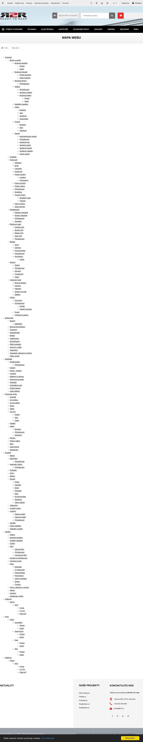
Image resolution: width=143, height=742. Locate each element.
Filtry (11, 546)
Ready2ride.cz (84, 708)
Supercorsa (19, 631)
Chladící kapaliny (16, 541)
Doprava (29, 3)
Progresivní (24, 180)
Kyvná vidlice (15, 403)
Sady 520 (18, 236)
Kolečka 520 (19, 227)
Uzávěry (13, 511)
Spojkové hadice (26, 92)
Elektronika (47, 29)
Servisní (18, 271)
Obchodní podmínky (41, 3)
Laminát (13, 374)
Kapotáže (63, 29)
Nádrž (12, 409)
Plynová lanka (20, 251)
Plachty (12, 438)
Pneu (136, 29)
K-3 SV (22, 611)
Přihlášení (137, 3)
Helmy (12, 602)
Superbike (18, 623)
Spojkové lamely (26, 148)
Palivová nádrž (20, 517)
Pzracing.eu (83, 700)
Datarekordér (15, 333)
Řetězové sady (15, 224)
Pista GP (23, 614)
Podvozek (13, 160)
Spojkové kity (25, 142)
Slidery (12, 476)
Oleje (12, 564)
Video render (15, 356)
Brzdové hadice (25, 95)
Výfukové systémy (21, 315)
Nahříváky (13, 459)
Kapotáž (13, 397)
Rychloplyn (19, 256)
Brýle (17, 166)
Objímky (18, 248)
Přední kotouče (25, 75)
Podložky (13, 470)
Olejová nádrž (20, 514)
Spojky (17, 133)
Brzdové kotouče (21, 72)
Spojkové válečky (26, 151)
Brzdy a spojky (15, 60)
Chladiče (13, 157)
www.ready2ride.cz (129, 734)
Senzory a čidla (16, 347)
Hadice (17, 87)
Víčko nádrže (20, 502)
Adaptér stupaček (21, 213)
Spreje (12, 590)
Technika (31, 29)
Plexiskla (13, 382)
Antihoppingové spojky (28, 136)
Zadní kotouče (25, 78)
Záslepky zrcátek (16, 529)
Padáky (13, 423)
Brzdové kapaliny (16, 538)
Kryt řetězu (14, 400)
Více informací (48, 738)
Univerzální (24, 119)
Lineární (23, 177)
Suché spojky (25, 154)
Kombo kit (18, 172)
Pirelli (12, 620)
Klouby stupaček (21, 215)
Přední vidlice (20, 186)
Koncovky (18, 300)
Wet (16, 649)
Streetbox (18, 192)
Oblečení (124, 29)
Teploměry (14, 350)
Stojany (13, 262)
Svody (17, 312)
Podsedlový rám (16, 385)
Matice (12, 456)
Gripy (17, 245)
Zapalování (14, 450)
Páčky (17, 107)
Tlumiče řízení (20, 195)
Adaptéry (18, 163)
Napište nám (19, 3)
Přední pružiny (20, 174)
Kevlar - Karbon (16, 371)
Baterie (12, 321)
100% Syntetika (21, 579)
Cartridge (18, 169)
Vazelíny (13, 593)
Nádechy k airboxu (17, 377)
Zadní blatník (15, 391)
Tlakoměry (14, 505)
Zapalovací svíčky (16, 596)
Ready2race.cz (84, 704)
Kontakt (10, 3)
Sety (21, 113)
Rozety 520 (19, 230)
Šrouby (12, 479)
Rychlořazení (15, 341)
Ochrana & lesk (16, 561)
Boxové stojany (20, 283)
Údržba (111, 29)
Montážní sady (25, 198)
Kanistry (18, 286)
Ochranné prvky (81, 29)
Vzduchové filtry (21, 555)
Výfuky (12, 297)
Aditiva (12, 535)
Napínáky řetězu (16, 464)
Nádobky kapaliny (21, 104)
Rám (11, 444)
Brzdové (23, 110)
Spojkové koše (25, 145)
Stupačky (18, 221)
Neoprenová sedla (17, 379)
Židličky (17, 295)
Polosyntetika (20, 573)
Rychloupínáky (20, 497)
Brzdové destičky (21, 63)
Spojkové (23, 116)
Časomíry (13, 330)
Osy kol (13, 412)
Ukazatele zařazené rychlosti (21, 353)
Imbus (17, 482)
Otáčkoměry (14, 338)
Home (6, 48)
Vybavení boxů (15, 280)
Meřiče (12, 336)
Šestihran (18, 500)
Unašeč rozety (15, 508)
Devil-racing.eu (84, 693)
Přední (22, 66)
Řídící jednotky (15, 344)
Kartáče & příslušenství (18, 558)
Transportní (19, 274)
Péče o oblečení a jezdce (19, 587)
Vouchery (65, 3)
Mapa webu (15, 48)
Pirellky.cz (82, 697)
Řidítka (12, 242)
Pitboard (18, 289)
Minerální (18, 567)
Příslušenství (24, 84)
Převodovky (19, 576)
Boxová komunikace (17, 327)
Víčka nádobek (15, 526)
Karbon (12, 368)
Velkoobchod (55, 3)
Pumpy (17, 122)
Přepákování (14, 210)
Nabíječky (18, 324)
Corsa (22, 608)
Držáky (22, 306)
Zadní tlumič (14, 447)
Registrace (125, 3)
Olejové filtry (19, 549)
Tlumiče (23, 201)
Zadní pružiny (20, 204)
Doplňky (98, 29)
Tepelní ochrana (26, 309)
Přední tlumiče (20, 183)
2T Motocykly (20, 570)
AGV (16, 605)
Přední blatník (15, 388)
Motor (12, 406)
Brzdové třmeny (21, 81)
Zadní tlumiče (20, 207)
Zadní (22, 69)
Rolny (12, 473)
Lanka (22, 259)
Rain (16, 640)
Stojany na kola (20, 292)
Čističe (12, 543)
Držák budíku (15, 362)
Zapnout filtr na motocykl (64, 15)
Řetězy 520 (19, 233)
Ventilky (13, 523)
